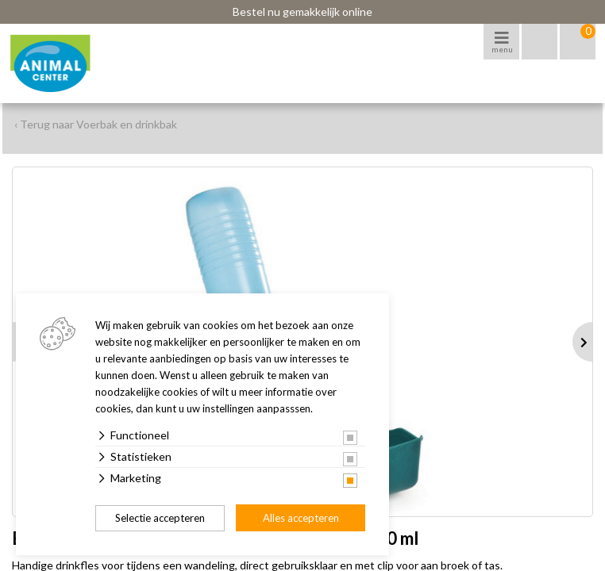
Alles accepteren (301, 518)
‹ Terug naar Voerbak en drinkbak (95, 124)
